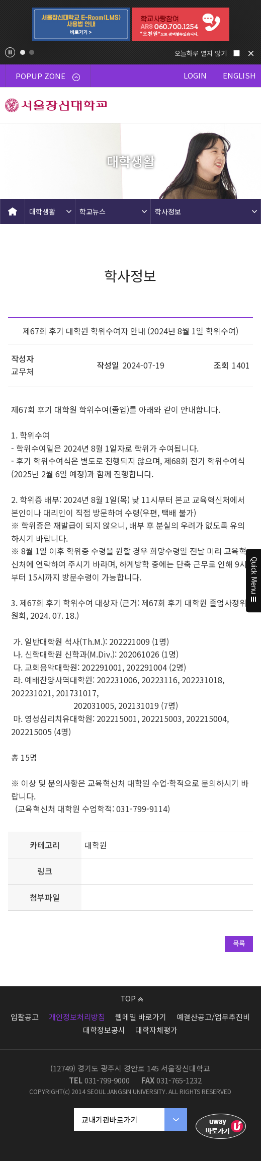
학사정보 (168, 211)
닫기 (251, 53)
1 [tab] (22, 52)
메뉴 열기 (243, 105)
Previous (13, 24)
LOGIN (195, 75)
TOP (131, 998)
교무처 (22, 371)
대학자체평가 (156, 1030)
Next (248, 24)
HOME (12, 211)
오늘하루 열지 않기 (201, 53)
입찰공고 (25, 1016)
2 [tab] (31, 52)
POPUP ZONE (48, 75)
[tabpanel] (81, 24)
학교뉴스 (92, 211)
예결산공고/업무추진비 (213, 1016)
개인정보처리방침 (77, 1016)
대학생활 (42, 211)
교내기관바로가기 (109, 1119)
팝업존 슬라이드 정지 (10, 52)
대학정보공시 (104, 1030)
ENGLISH (239, 75)
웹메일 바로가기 (140, 1016)
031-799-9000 (107, 1080)
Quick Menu (253, 580)
